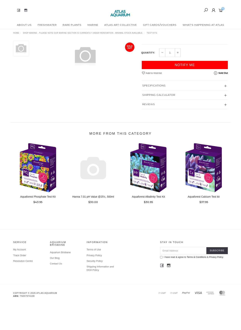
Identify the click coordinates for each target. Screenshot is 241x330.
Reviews (148, 130)
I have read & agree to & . (192, 283)
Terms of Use (94, 276)
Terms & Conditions (196, 283)
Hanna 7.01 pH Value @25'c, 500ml (93, 228)
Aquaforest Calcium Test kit (204, 228)
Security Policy (95, 287)
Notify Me (185, 92)
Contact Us (56, 290)
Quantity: (148, 79)
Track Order (19, 282)
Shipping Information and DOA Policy (100, 295)
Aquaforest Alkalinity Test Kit (148, 228)
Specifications (154, 112)
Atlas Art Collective (120, 24)
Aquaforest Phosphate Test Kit (38, 228)
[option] (85, 56)
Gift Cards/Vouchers (160, 24)
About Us (24, 24)
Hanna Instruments (156, 42)
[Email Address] (183, 277)
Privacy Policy (94, 282)
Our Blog (54, 284)
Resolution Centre (23, 287)
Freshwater (47, 24)
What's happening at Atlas (203, 24)
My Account (19, 276)
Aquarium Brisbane (60, 279)
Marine (93, 24)
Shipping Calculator (158, 121)
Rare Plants (72, 24)
